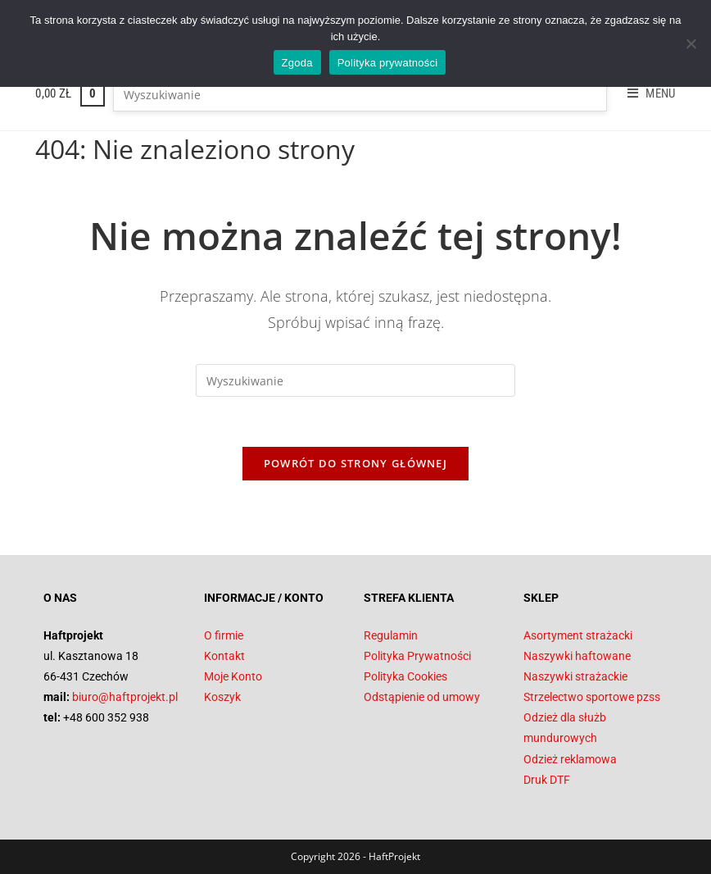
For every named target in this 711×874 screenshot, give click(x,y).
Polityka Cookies (405, 676)
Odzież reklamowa (570, 759)
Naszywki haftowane (577, 655)
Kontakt (224, 655)
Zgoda (297, 63)
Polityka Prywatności (417, 655)
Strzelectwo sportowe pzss (591, 696)
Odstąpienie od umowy (422, 696)
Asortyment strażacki (577, 635)
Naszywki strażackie (575, 676)
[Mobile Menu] (645, 93)
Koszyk (222, 696)
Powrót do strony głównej (355, 463)
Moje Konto (233, 676)
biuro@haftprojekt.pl (125, 696)
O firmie (223, 635)
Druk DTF (546, 779)
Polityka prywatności (387, 63)
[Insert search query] (360, 95)
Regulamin (391, 635)
